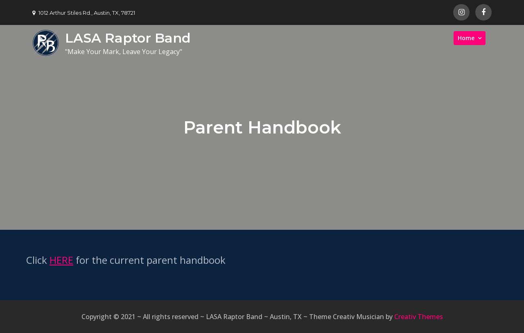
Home (466, 38)
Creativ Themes (418, 316)
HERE (61, 260)
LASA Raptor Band (128, 38)
